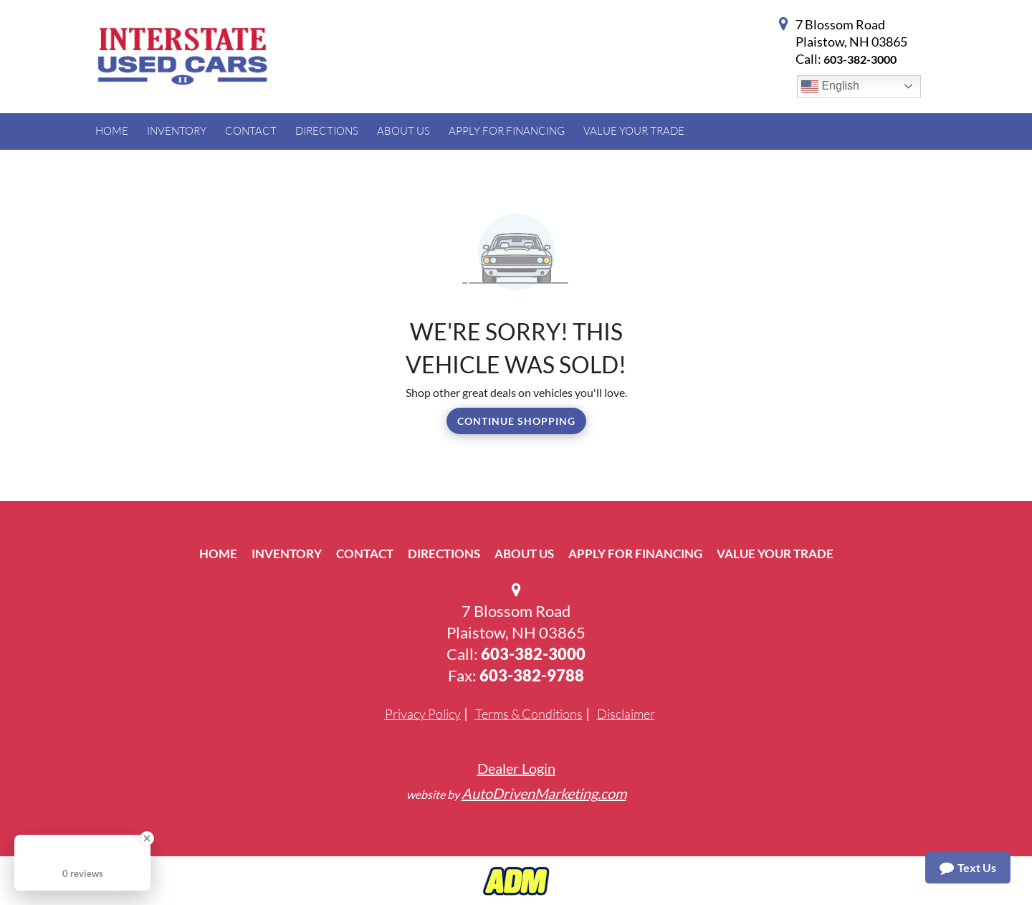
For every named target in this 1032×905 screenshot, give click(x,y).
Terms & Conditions (529, 714)
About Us (524, 553)
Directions (444, 553)
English (830, 86)
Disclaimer (626, 714)
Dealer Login (516, 768)
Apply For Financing (635, 553)
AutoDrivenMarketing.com (544, 793)
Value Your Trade (775, 553)
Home (218, 553)
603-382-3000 (860, 59)
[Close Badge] (147, 838)
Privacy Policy (423, 714)
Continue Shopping (516, 421)
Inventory (287, 553)
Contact (364, 553)
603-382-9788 (531, 675)
